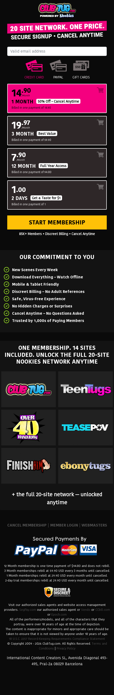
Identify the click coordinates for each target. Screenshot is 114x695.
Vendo (85, 609)
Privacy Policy (66, 648)
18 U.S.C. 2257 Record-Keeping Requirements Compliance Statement (57, 638)
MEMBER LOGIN (64, 525)
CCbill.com (102, 609)
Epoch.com (59, 614)
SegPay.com (27, 609)
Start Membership (57, 222)
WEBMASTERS (94, 525)
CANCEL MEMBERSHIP (27, 525)
